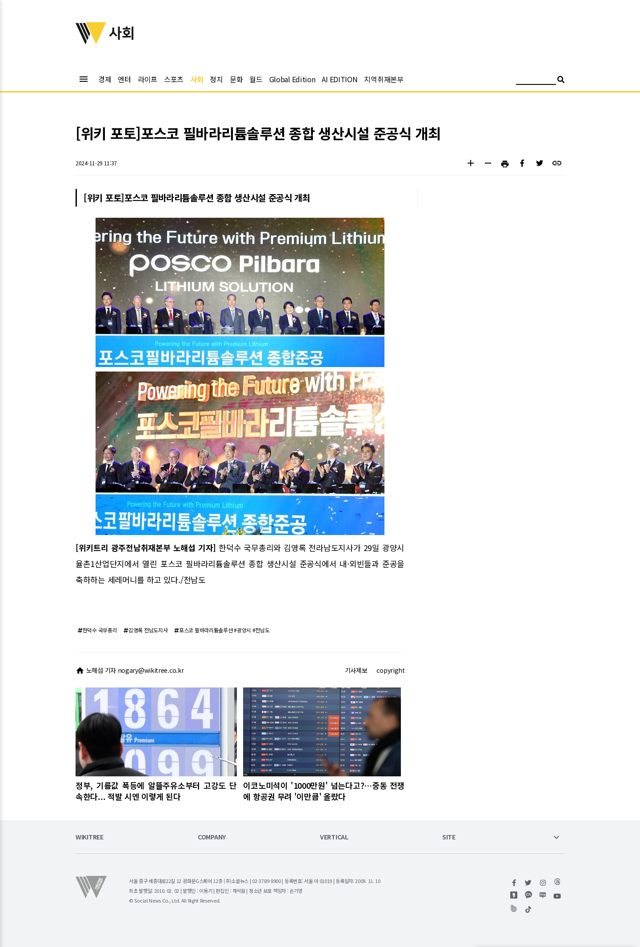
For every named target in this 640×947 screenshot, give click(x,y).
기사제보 (356, 670)
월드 (255, 79)
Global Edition (292, 79)
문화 (236, 79)
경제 (104, 79)
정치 (216, 79)
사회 (196, 79)
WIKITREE (90, 837)
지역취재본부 (383, 79)
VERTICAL (334, 837)
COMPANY (212, 837)
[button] (470, 164)
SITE (449, 837)
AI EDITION (339, 79)
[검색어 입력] (536, 80)
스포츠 (174, 79)
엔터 (124, 79)
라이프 (147, 79)
